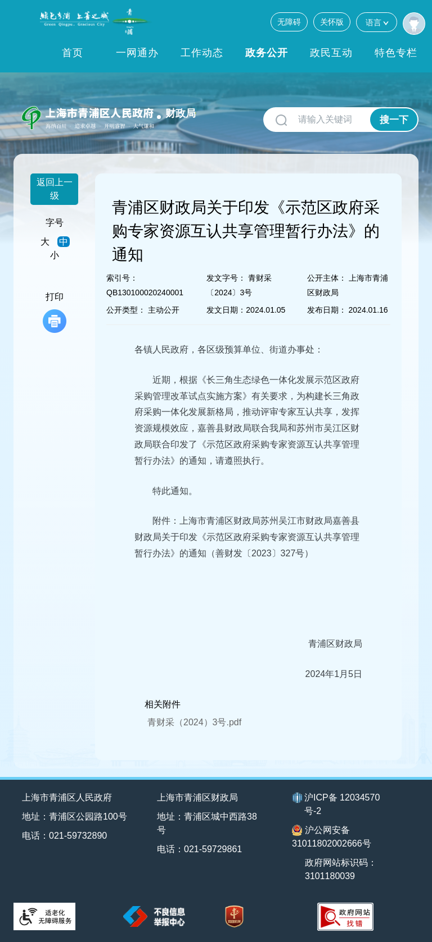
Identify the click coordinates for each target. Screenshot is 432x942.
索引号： (122, 277)
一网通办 (137, 52)
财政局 (180, 113)
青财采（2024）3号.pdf (194, 722)
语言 (376, 22)
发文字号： (226, 277)
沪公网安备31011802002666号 (331, 836)
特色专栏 (396, 52)
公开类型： (126, 309)
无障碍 (289, 21)
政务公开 (266, 52)
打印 (54, 312)
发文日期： (226, 309)
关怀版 (332, 21)
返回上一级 (55, 188)
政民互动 (331, 52)
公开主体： (326, 277)
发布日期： (326, 309)
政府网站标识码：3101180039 (341, 869)
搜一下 (394, 120)
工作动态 (202, 52)
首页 (72, 52)
